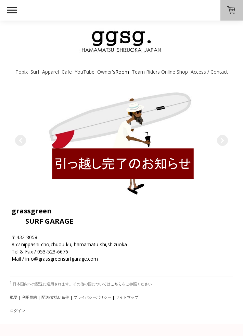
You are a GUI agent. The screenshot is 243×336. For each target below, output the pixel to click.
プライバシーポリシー (92, 297)
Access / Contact (209, 72)
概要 (13, 297)
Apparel (50, 72)
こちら (116, 283)
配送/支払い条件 (55, 297)
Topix (21, 72)
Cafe (67, 72)
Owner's (106, 72)
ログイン (17, 310)
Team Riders (146, 72)
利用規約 (29, 297)
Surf (34, 72)
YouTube (84, 72)
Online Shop (174, 72)
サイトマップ (127, 297)
